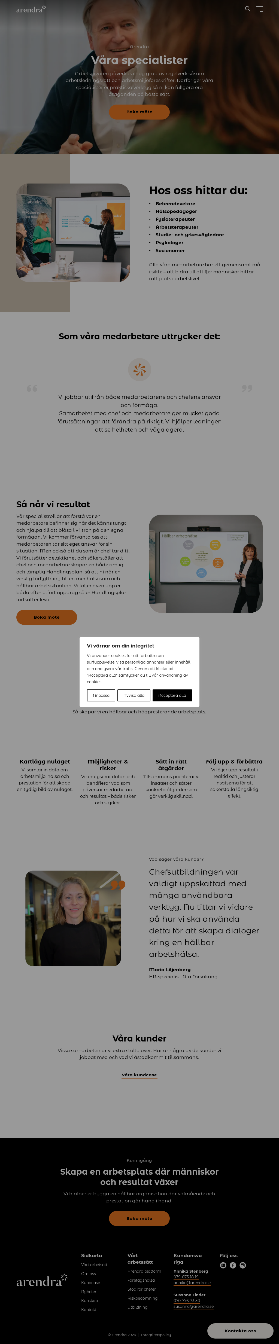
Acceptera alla (172, 695)
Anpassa (101, 695)
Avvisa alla (133, 695)
